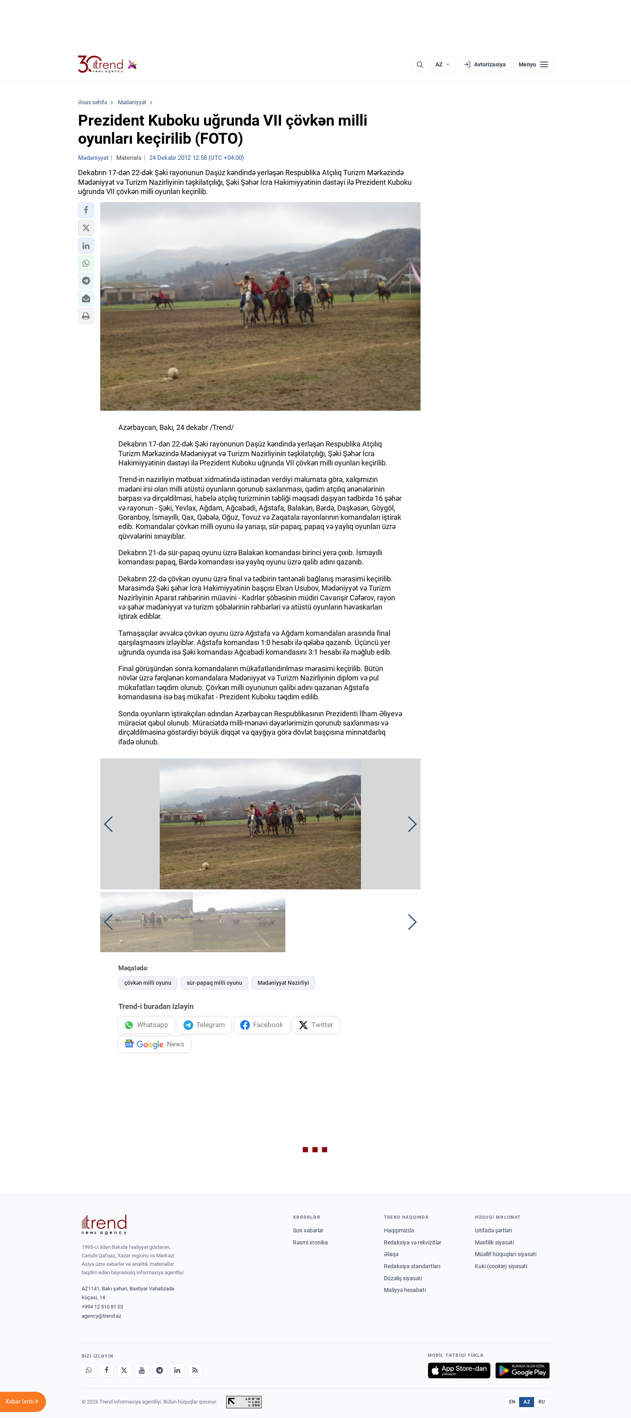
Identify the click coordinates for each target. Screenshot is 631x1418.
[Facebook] (106, 1370)
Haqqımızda (399, 1230)
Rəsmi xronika (310, 1242)
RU (541, 1402)
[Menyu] (533, 64)
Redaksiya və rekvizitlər (412, 1242)
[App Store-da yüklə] (459, 1370)
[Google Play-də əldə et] (522, 1370)
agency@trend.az (101, 1316)
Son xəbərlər (308, 1230)
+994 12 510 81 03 (102, 1307)
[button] (86, 210)
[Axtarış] (420, 64)
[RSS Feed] (195, 1370)
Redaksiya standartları (412, 1266)
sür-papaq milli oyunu (214, 983)
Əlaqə (391, 1254)
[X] (124, 1370)
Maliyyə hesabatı (405, 1290)
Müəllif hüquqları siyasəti (505, 1254)
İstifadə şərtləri (493, 1230)
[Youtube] (142, 1370)
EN (512, 1402)
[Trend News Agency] (104, 1225)
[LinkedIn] (177, 1370)
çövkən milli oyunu (147, 983)
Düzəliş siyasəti (403, 1278)
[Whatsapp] (89, 1370)
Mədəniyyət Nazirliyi (283, 983)
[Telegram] (160, 1370)
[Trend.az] (108, 64)
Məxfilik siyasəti (494, 1242)
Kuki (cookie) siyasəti (501, 1266)
